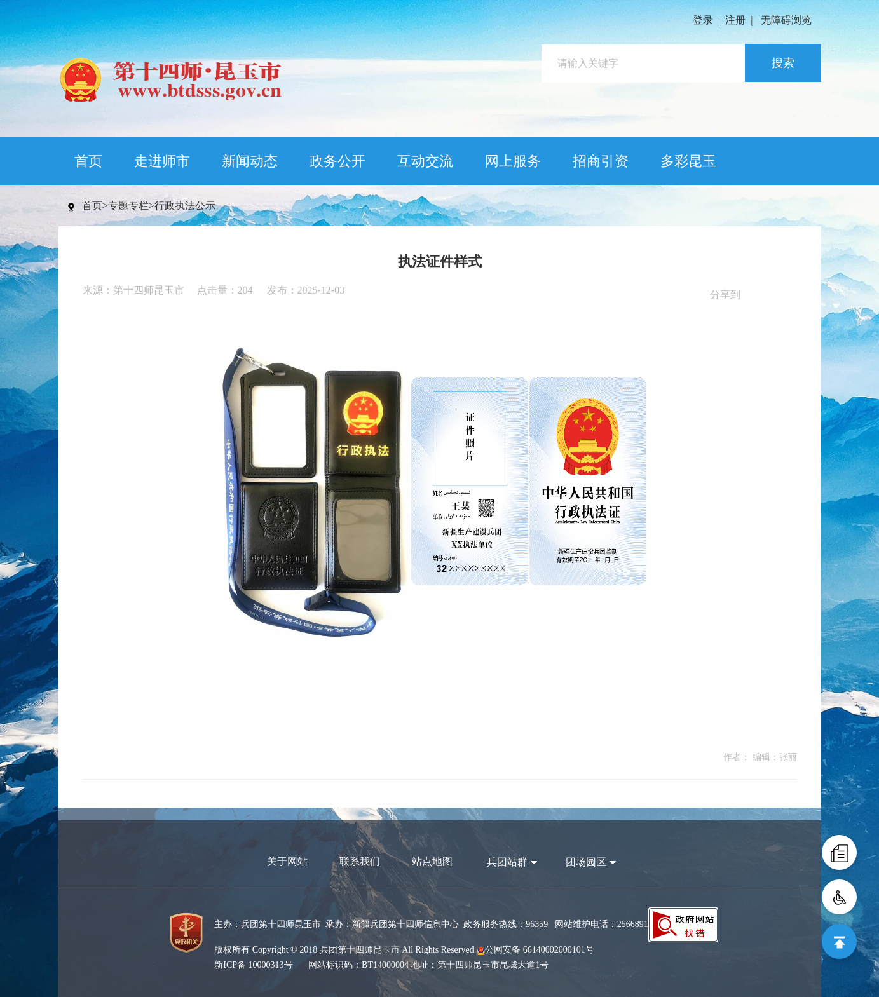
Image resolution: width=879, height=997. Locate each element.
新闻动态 (250, 161)
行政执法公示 (184, 205)
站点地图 (432, 861)
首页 (88, 161)
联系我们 (359, 861)
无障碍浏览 (786, 20)
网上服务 (513, 161)
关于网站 (287, 861)
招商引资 (601, 161)
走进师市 (162, 161)
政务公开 (337, 161)
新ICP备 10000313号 (253, 965)
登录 (703, 20)
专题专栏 (128, 205)
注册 (735, 20)
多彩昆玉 (688, 161)
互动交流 (425, 161)
